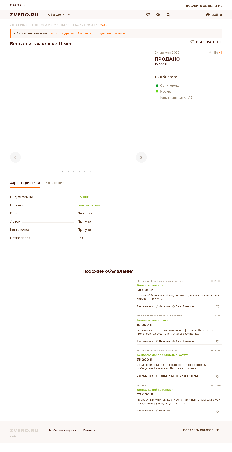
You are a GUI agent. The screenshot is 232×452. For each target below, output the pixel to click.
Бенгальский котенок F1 (156, 389)
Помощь (89, 430)
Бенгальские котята (152, 320)
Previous (15, 157)
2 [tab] (68, 171)
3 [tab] (74, 171)
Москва (15, 5)
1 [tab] (63, 171)
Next (141, 157)
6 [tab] (90, 171)
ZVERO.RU (24, 15)
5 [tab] (85, 171)
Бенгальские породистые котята (163, 355)
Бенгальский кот (150, 285)
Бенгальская (88, 205)
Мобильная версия (62, 430)
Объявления (57, 14)
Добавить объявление (201, 430)
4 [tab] (79, 171)
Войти (217, 14)
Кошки (83, 197)
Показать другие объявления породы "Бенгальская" (88, 33)
